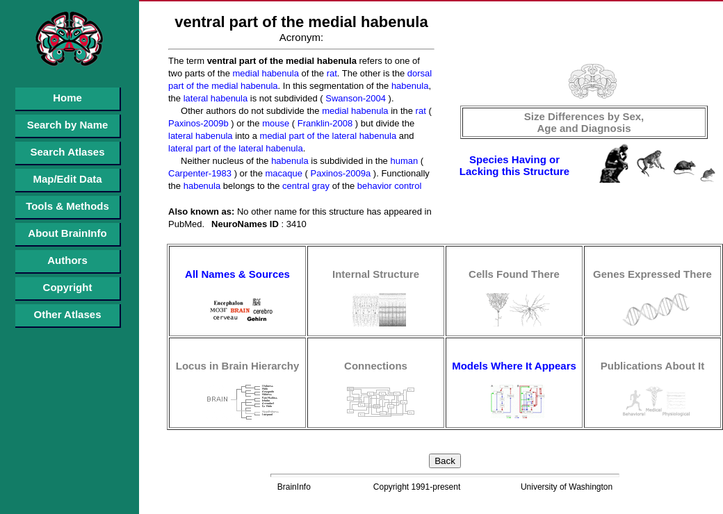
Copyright (67, 287)
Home (67, 97)
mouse (275, 123)
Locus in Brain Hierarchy (238, 366)
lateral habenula (214, 98)
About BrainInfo (67, 233)
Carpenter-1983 (199, 173)
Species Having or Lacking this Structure (514, 165)
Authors (67, 260)
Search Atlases (67, 152)
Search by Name (67, 125)
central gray (305, 186)
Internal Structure (375, 274)
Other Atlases (67, 314)
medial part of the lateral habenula (326, 136)
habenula (408, 86)
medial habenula (264, 73)
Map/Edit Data (67, 179)
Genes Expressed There (652, 274)
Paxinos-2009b (198, 123)
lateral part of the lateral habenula (235, 148)
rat (330, 73)
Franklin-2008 (323, 123)
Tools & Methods (67, 206)
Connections (375, 366)
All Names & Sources (237, 274)
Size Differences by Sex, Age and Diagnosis (584, 122)
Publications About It (652, 366)
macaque (282, 173)
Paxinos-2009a (339, 173)
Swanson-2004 (354, 98)
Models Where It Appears (514, 366)
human (403, 161)
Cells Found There (514, 274)
